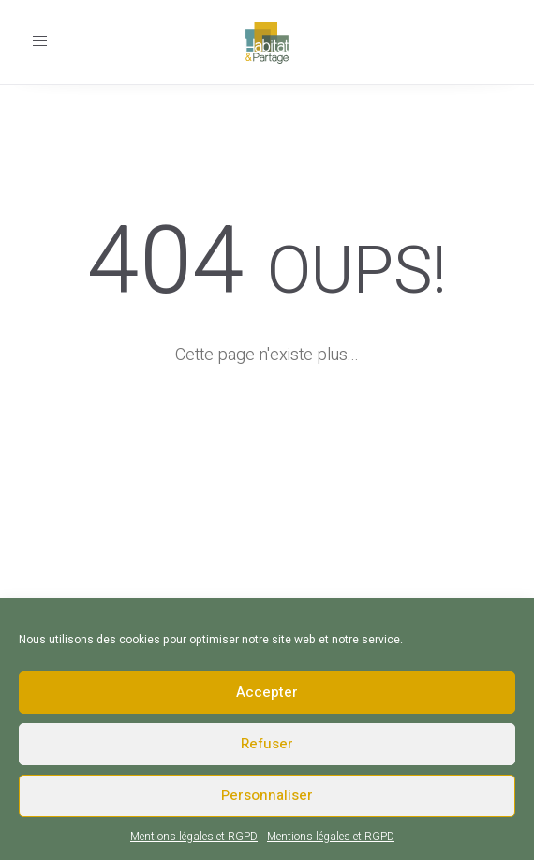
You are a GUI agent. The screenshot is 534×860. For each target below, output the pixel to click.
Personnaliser (267, 795)
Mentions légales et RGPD (194, 836)
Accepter (267, 692)
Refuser (267, 743)
